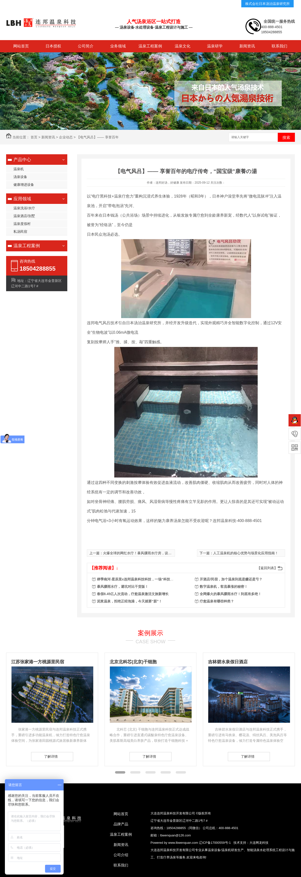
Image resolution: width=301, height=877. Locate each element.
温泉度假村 (22, 224)
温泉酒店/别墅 (24, 216)
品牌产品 (121, 824)
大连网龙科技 (258, 842)
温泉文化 (182, 46)
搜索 (286, 137)
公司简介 (85, 46)
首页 (34, 137)
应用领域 (22, 198)
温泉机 (18, 169)
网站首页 (21, 46)
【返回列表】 (267, 568)
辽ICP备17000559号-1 (215, 842)
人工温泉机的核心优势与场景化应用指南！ (245, 553)
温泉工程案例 (150, 46)
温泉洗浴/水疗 (24, 208)
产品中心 (22, 159)
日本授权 (53, 46)
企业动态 (66, 137)
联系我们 (279, 46)
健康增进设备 (23, 185)
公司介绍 (121, 855)
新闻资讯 (247, 46)
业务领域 (118, 46)
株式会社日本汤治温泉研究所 (267, 4)
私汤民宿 (20, 231)
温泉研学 (215, 46)
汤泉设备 (20, 177)
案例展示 (150, 633)
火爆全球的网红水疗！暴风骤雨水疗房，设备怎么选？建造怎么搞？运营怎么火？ (164, 553)
